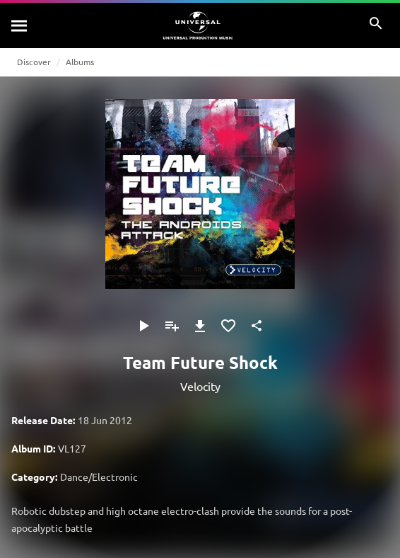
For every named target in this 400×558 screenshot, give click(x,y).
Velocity (200, 386)
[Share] (256, 325)
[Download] (200, 325)
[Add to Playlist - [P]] (171, 325)
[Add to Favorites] (228, 325)
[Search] (19, 25)
